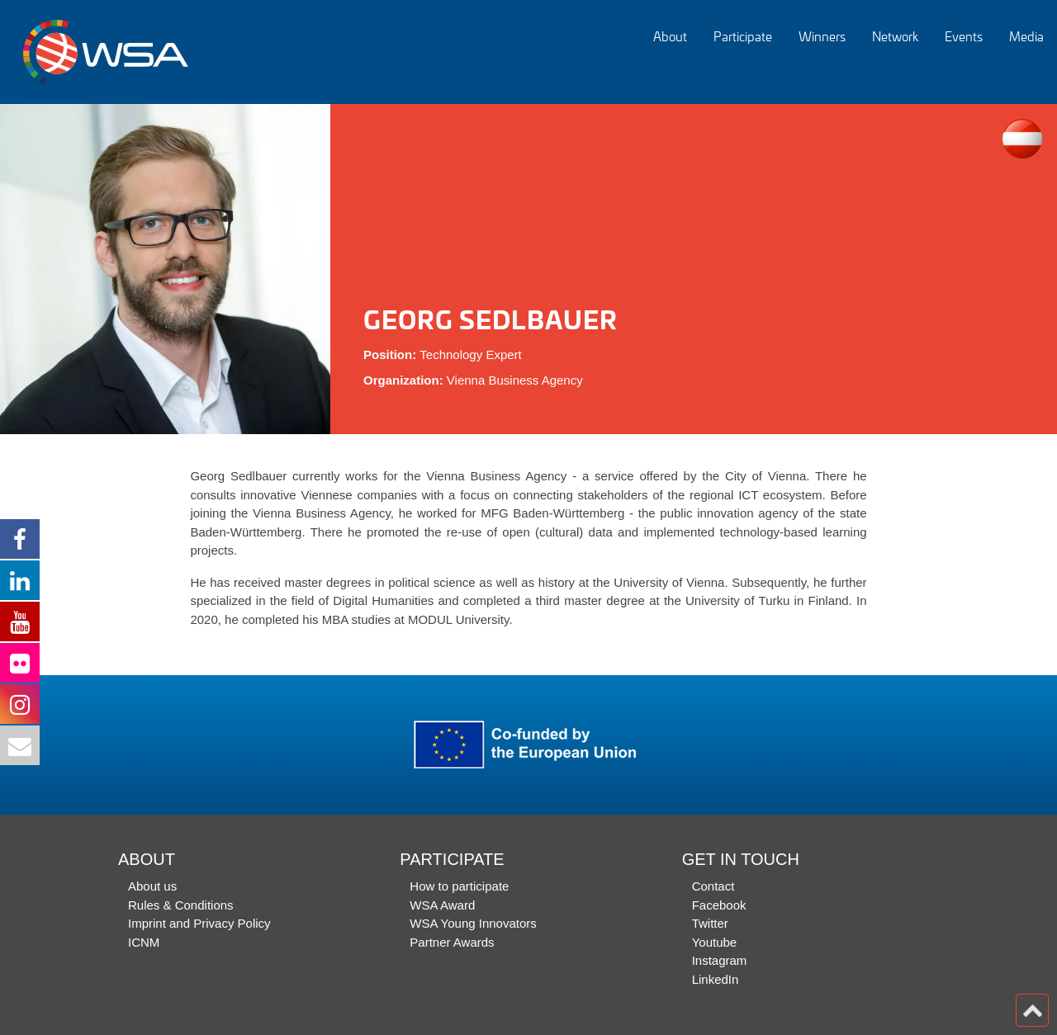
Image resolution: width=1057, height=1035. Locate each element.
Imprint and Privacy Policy (199, 923)
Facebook (719, 905)
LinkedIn (715, 979)
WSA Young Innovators (473, 923)
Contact (713, 886)
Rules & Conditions (181, 905)
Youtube (714, 942)
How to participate (459, 886)
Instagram (719, 960)
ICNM (143, 942)
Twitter (710, 923)
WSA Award (442, 905)
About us (152, 886)
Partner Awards (452, 942)
